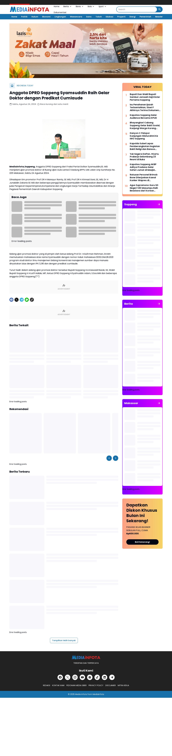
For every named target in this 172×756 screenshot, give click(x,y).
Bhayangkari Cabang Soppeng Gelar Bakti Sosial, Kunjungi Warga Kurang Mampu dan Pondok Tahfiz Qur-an (145, 125)
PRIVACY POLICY (96, 685)
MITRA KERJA (123, 685)
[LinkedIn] (104, 677)
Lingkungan (60, 16)
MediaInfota (98, 694)
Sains (89, 16)
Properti (121, 16)
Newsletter (160, 16)
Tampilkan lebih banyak (64, 640)
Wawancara (76, 16)
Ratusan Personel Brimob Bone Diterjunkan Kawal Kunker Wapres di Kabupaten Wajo (143, 177)
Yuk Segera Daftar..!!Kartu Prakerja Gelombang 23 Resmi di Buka (144, 157)
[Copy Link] (32, 300)
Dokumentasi (60, 12)
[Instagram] (75, 677)
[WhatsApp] (27, 300)
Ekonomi (46, 16)
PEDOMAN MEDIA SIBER (76, 685)
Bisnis (80, 6)
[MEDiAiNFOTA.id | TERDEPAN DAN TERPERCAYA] (86, 657)
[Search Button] (159, 9)
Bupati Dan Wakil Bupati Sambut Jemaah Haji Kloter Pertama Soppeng (145, 97)
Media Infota (81, 694)
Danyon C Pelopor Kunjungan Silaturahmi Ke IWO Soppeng (144, 136)
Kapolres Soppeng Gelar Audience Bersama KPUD (143, 116)
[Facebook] (11, 300)
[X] (17, 300)
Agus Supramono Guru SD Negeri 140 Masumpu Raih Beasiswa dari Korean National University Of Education (144, 188)
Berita (67, 6)
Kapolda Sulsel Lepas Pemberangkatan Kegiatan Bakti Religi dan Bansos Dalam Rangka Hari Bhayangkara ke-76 (145, 146)
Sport (103, 6)
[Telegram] (22, 300)
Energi (133, 16)
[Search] (137, 9)
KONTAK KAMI (58, 685)
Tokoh (99, 16)
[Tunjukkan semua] (159, 204)
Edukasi (109, 16)
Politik (24, 16)
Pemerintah (145, 16)
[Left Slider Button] (109, 458)
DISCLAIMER (110, 685)
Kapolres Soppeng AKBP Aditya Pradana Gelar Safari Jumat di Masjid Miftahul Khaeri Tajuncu (143, 167)
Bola (91, 6)
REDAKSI (46, 685)
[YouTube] (82, 677)
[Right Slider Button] (115, 458)
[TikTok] (97, 677)
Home (56, 6)
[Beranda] (12, 85)
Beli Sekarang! (142, 542)
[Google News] (89, 677)
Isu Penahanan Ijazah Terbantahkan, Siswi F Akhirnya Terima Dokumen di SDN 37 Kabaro (144, 107)
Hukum (34, 16)
